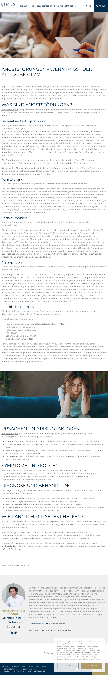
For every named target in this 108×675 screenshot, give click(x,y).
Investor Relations (9, 669)
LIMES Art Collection (29, 669)
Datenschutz (19, 671)
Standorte (70, 6)
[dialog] (79, 655)
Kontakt (5, 667)
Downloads (41, 667)
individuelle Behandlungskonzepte (39, 546)
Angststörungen (10, 109)
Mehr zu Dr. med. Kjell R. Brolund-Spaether (50, 630)
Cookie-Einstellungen (37, 671)
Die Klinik (24, 6)
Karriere (15, 667)
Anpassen (68, 666)
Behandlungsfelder (41, 6)
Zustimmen (91, 666)
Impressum (6, 671)
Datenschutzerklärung (92, 659)
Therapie (58, 6)
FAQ (23, 667)
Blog (31, 667)
